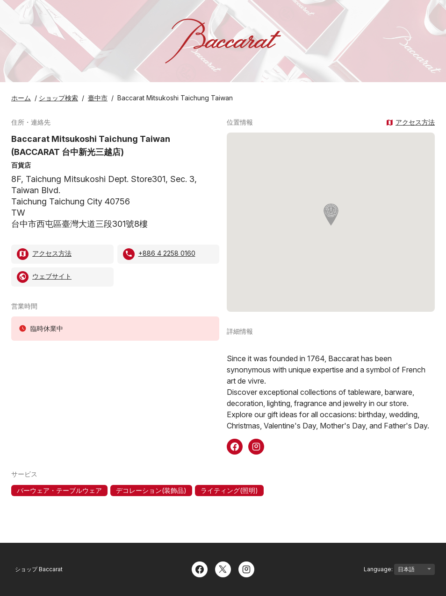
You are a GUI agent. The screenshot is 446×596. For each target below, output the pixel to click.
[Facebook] (200, 568)
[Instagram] (246, 568)
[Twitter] (223, 568)
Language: (399, 569)
